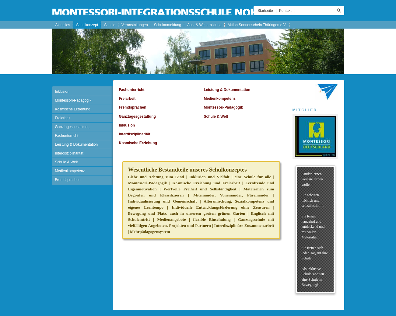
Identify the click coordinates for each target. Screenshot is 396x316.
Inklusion (62, 91)
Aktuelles (62, 25)
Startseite (265, 11)
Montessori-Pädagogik (73, 100)
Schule (109, 25)
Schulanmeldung (167, 25)
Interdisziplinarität (69, 153)
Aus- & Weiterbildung (204, 25)
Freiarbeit (63, 118)
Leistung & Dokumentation (76, 144)
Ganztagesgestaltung (72, 127)
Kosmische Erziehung (72, 109)
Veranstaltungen (134, 25)
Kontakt (285, 11)
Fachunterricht (67, 136)
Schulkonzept (87, 25)
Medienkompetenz (70, 171)
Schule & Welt (66, 162)
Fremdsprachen (68, 180)
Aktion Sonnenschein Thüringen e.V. (257, 25)
